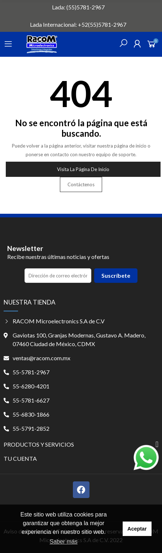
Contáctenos (81, 184)
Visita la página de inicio (83, 169)
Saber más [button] (64, 542)
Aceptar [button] (137, 529)
